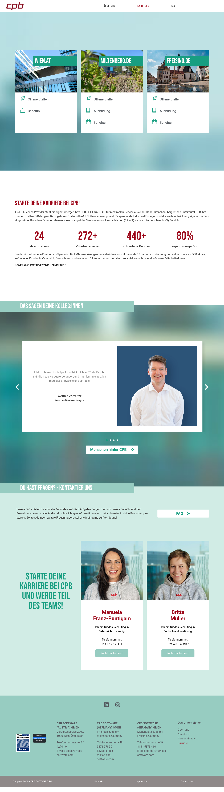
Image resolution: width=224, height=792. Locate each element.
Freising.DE (178, 61)
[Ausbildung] (88, 110)
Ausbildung (102, 111)
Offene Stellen (38, 99)
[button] (107, 440)
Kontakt (99, 781)
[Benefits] (22, 110)
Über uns (111, 6)
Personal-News (187, 738)
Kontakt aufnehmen (112, 653)
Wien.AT (43, 61)
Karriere (145, 6)
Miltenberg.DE (116, 61)
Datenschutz (188, 781)
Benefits (34, 111)
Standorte (184, 734)
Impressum (142, 781)
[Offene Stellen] (22, 98)
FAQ (173, 6)
